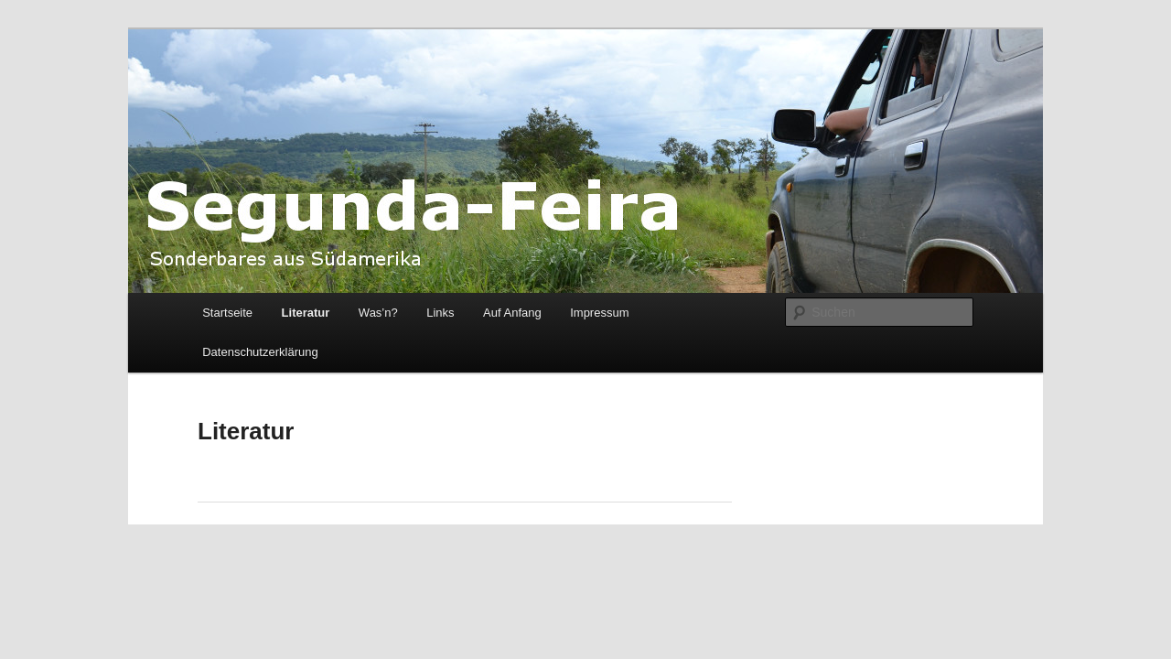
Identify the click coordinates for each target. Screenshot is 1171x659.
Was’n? (378, 312)
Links (440, 312)
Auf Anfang (512, 312)
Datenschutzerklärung (259, 352)
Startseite (227, 312)
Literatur (306, 312)
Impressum (599, 312)
